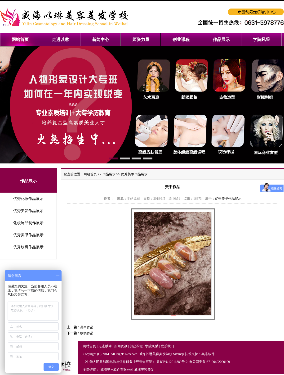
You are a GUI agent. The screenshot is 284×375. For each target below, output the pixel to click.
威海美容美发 (144, 369)
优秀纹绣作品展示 (28, 247)
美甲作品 (86, 327)
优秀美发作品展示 (28, 211)
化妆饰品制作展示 (28, 223)
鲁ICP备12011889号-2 (172, 362)
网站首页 (90, 174)
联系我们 (167, 346)
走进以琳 (105, 346)
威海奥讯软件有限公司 (116, 369)
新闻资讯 (120, 346)
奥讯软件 (208, 354)
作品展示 (108, 174)
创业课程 (136, 346)
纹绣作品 (86, 333)
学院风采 (151, 346)
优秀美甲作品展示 (28, 235)
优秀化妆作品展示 (28, 199)
